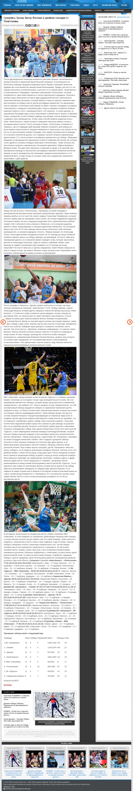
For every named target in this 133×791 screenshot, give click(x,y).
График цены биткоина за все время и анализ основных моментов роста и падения (40, 733)
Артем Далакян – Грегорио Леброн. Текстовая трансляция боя (17, 720)
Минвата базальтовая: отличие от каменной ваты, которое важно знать (33, 731)
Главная (6, 25)
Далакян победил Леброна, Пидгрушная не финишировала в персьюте (16, 705)
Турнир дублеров (44, 10)
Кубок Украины (28, 10)
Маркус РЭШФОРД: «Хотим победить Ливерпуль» (111, 103)
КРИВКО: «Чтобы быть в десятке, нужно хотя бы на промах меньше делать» (16, 713)
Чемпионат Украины (12, 10)
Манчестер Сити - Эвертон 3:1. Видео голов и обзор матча (87, 140)
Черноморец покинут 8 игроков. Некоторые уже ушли (88, 160)
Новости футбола (17, 25)
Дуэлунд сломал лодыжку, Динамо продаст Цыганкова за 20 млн (113, 91)
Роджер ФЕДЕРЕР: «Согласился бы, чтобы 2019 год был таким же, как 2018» (113, 66)
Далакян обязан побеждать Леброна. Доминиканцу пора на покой (112, 97)
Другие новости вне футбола (114, 108)
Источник (8, 685)
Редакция (6, 787)
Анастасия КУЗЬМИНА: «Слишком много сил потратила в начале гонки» (16, 697)
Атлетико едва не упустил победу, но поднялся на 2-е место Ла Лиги (16, 726)
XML (13, 787)
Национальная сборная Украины (79, 10)
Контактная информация (114, 10)
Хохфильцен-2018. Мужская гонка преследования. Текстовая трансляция (113, 79)
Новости (98, 10)
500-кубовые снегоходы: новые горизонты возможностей (46, 733)
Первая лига (58, 10)
